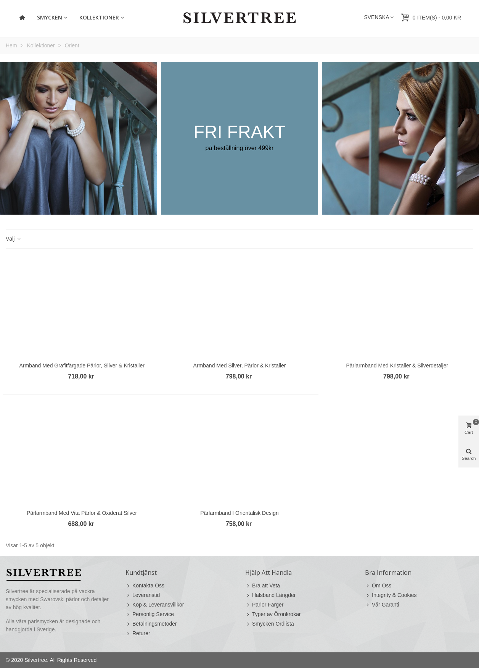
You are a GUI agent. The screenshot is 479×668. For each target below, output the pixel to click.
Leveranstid (142, 595)
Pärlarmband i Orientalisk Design (239, 513)
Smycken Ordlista (269, 624)
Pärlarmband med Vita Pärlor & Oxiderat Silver (82, 513)
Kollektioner (99, 17)
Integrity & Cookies (391, 595)
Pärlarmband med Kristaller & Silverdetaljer (397, 365)
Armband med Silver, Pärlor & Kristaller (239, 365)
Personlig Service (149, 614)
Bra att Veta (262, 586)
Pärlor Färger (264, 605)
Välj (13, 239)
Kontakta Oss (144, 586)
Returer (137, 633)
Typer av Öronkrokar (273, 614)
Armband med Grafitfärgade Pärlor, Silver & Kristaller (81, 365)
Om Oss (378, 586)
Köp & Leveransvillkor (154, 605)
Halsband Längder (270, 595)
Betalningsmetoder (151, 624)
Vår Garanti (382, 605)
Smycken (49, 17)
